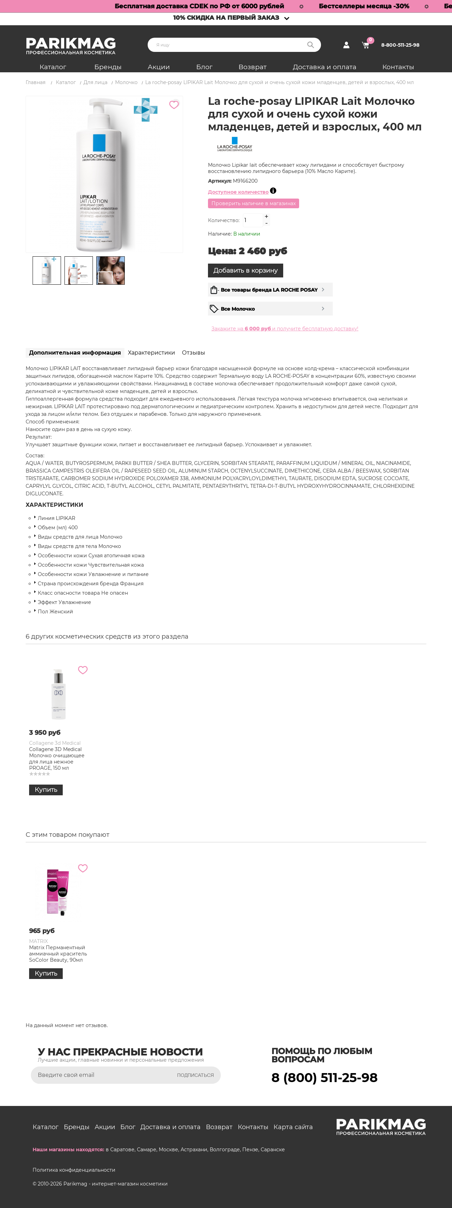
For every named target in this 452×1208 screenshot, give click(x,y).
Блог (204, 67)
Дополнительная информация (75, 352)
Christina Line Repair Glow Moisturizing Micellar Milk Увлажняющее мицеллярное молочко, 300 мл (120, 765)
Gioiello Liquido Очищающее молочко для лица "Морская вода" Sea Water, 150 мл (256, 758)
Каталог (53, 67)
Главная (35, 82)
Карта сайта (293, 1127)
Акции (159, 67)
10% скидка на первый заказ (226, 17)
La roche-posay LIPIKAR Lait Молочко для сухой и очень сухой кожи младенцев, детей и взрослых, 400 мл (58, 765)
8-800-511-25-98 (400, 45)
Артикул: (220, 181)
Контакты (398, 67)
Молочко (126, 82)
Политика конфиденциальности (74, 1170)
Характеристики (151, 352)
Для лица (95, 82)
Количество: (224, 220)
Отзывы (193, 352)
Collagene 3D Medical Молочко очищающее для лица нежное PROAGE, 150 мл (320, 758)
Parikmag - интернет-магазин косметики (115, 1184)
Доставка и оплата (324, 67)
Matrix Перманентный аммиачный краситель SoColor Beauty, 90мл (124, 953)
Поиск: (310, 45)
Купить (46, 802)
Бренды (108, 67)
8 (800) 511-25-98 (324, 1077)
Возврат (252, 67)
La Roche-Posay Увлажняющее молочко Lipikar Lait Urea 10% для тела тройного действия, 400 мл (186, 765)
